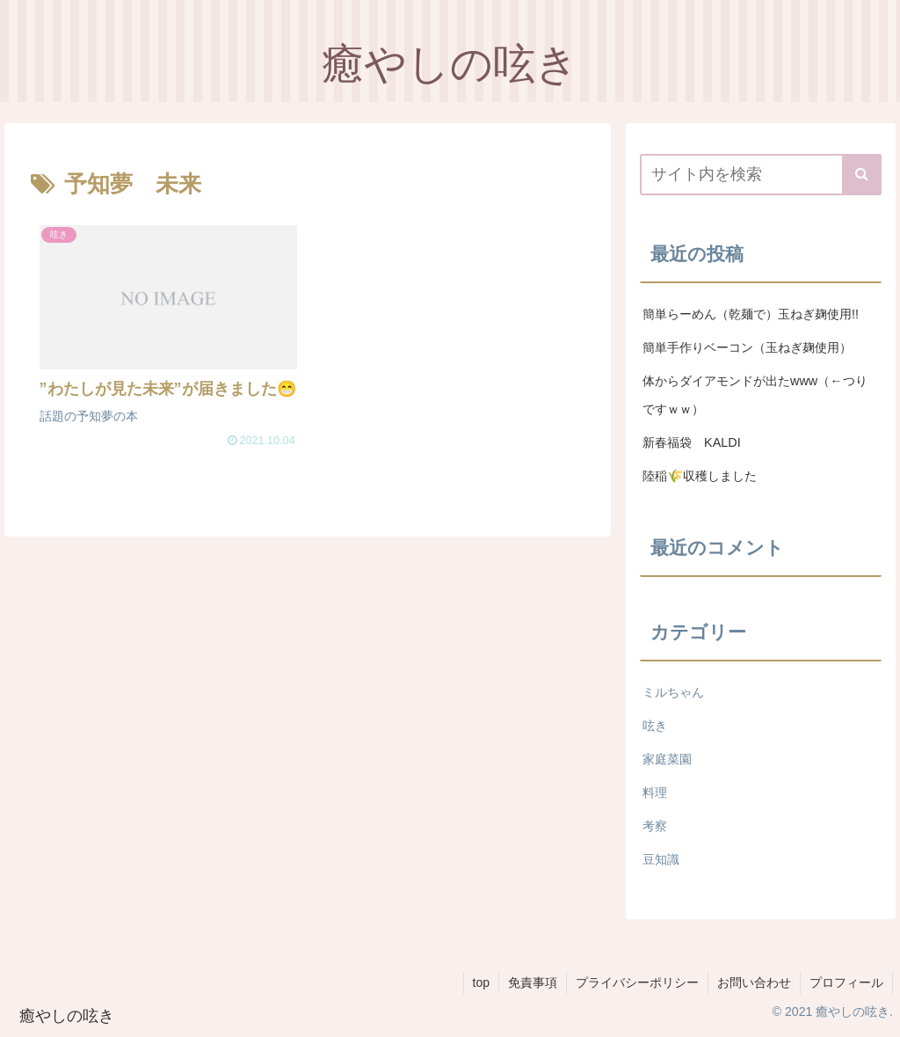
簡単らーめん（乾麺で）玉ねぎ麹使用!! (750, 314)
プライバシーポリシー (637, 982)
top (481, 982)
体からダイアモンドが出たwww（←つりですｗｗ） (754, 395)
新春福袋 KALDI (699, 442)
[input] (760, 174)
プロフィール (846, 982)
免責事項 (532, 982)
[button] (862, 174)
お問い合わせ (754, 982)
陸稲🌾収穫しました (699, 476)
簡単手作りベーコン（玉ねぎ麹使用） (747, 347)
